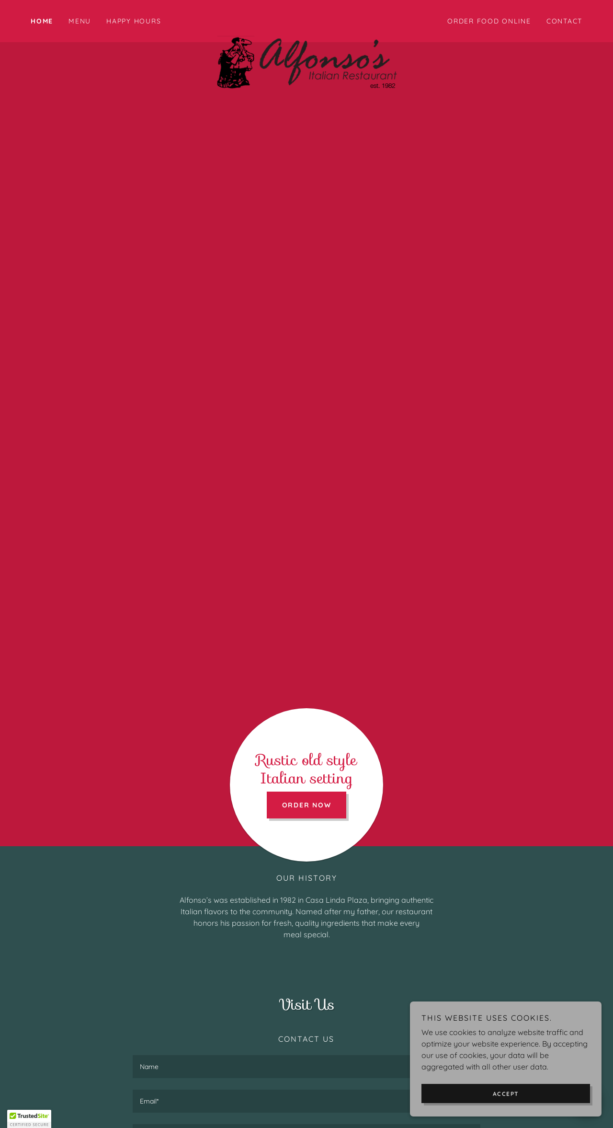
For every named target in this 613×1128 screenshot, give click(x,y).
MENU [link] (79, 21)
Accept (506, 1093)
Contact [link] (564, 21)
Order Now (306, 805)
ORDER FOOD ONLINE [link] (489, 21)
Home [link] (42, 21)
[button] (29, 1119)
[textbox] (306, 1066)
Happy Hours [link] (133, 21)
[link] (306, 19)
